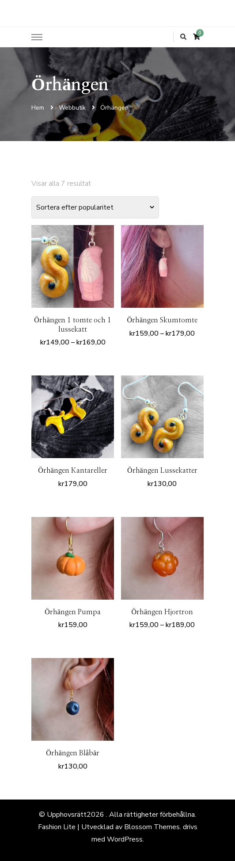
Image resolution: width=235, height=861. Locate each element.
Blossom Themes (152, 827)
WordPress (125, 839)
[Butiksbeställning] (95, 207)
